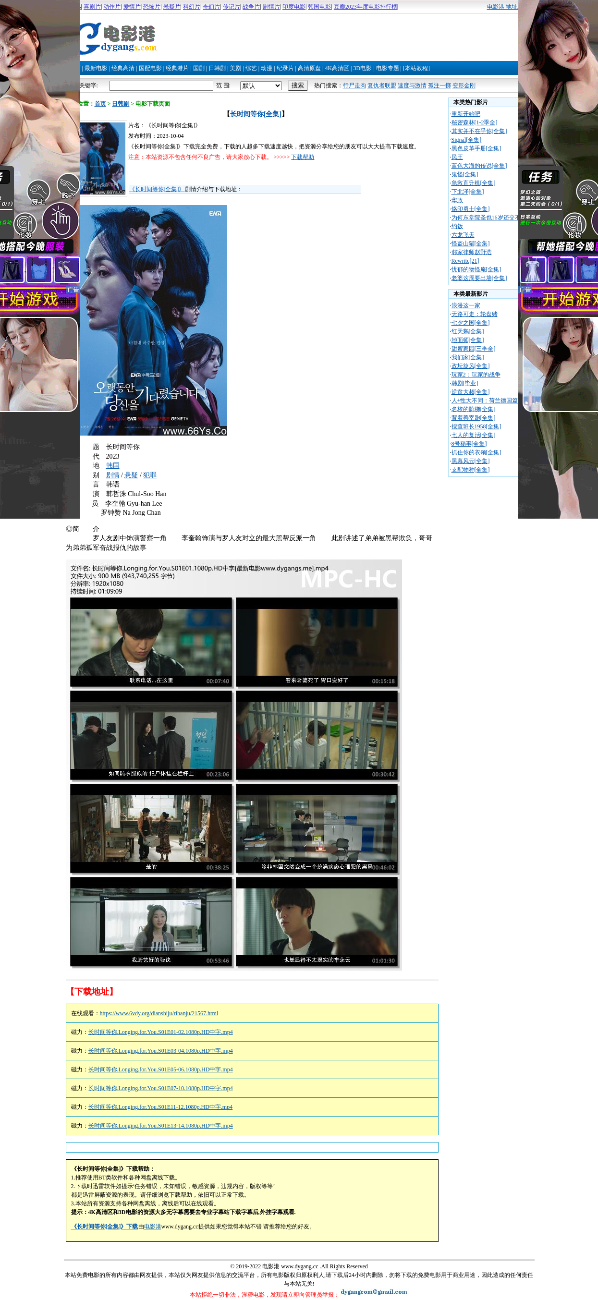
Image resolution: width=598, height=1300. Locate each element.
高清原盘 (309, 68)
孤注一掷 (439, 85)
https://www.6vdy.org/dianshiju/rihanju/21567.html (159, 1013)
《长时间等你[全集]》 (157, 189)
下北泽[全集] (468, 191)
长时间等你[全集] (255, 114)
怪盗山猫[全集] (471, 243)
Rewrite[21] (465, 260)
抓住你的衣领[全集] (476, 452)
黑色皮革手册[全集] (476, 148)
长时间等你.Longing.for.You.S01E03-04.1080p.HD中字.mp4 (160, 1050)
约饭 (457, 226)
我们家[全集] (468, 357)
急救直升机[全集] (474, 183)
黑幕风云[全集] (471, 461)
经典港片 (177, 68)
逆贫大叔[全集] (471, 392)
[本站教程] (416, 68)
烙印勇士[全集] (471, 209)
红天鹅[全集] (468, 331)
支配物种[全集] (471, 469)
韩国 (113, 465)
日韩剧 (217, 68)
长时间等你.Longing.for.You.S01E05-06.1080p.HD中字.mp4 (160, 1069)
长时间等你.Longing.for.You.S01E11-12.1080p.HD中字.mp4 (160, 1107)
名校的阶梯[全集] (474, 409)
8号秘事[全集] (469, 443)
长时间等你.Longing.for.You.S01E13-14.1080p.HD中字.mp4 (160, 1125)
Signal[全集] (467, 139)
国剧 (199, 68)
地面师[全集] (468, 340)
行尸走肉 (354, 85)
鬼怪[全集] (465, 174)
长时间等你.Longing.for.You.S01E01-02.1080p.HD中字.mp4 (160, 1032)
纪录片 (285, 68)
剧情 (113, 475)
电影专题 (387, 68)
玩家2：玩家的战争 (476, 374)
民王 (457, 157)
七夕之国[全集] (471, 322)
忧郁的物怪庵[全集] (476, 269)
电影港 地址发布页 (511, 6)
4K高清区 (337, 68)
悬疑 (131, 475)
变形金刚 (464, 85)
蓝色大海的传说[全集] (479, 165)
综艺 (251, 68)
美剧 (235, 68)
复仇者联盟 (381, 85)
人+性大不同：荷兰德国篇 (485, 400)
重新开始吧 (466, 113)
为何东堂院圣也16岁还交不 (486, 217)
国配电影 (150, 68)
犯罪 (150, 475)
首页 (100, 103)
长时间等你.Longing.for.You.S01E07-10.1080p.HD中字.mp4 (160, 1088)
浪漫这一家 (466, 305)
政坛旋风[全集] (471, 366)
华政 (457, 200)
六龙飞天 (463, 234)
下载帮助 (302, 157)
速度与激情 (412, 85)
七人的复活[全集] (474, 435)
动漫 (266, 68)
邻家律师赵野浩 (472, 252)
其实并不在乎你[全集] (479, 131)
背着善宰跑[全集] (474, 417)
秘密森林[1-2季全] (475, 122)
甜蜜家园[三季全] (474, 348)
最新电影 (96, 68)
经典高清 (122, 68)
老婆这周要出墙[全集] (479, 278)
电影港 (152, 1226)
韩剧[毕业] (465, 383)
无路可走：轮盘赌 (475, 314)
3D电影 (362, 68)
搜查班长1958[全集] (476, 426)
